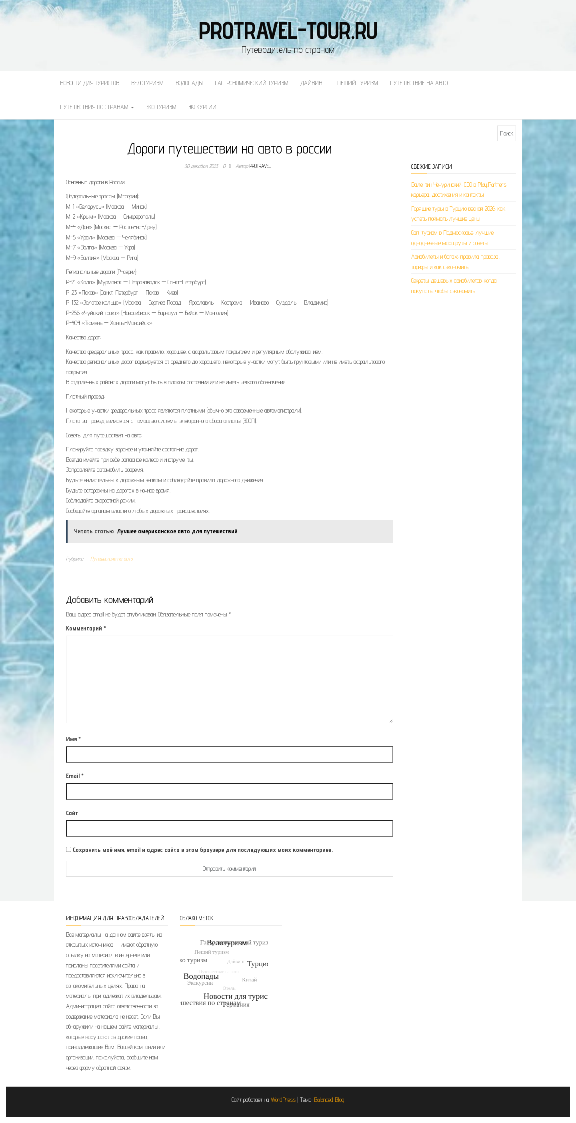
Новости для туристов (89, 83)
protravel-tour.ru (288, 30)
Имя (73, 739)
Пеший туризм (357, 83)
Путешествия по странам (97, 107)
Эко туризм (161, 107)
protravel (260, 166)
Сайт (72, 813)
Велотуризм (147, 83)
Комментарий (86, 628)
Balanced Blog (329, 1099)
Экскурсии (202, 107)
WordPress (283, 1099)
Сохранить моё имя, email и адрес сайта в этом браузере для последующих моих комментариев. (203, 850)
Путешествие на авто (419, 83)
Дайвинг (312, 83)
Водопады (189, 83)
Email (75, 776)
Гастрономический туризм (251, 83)
